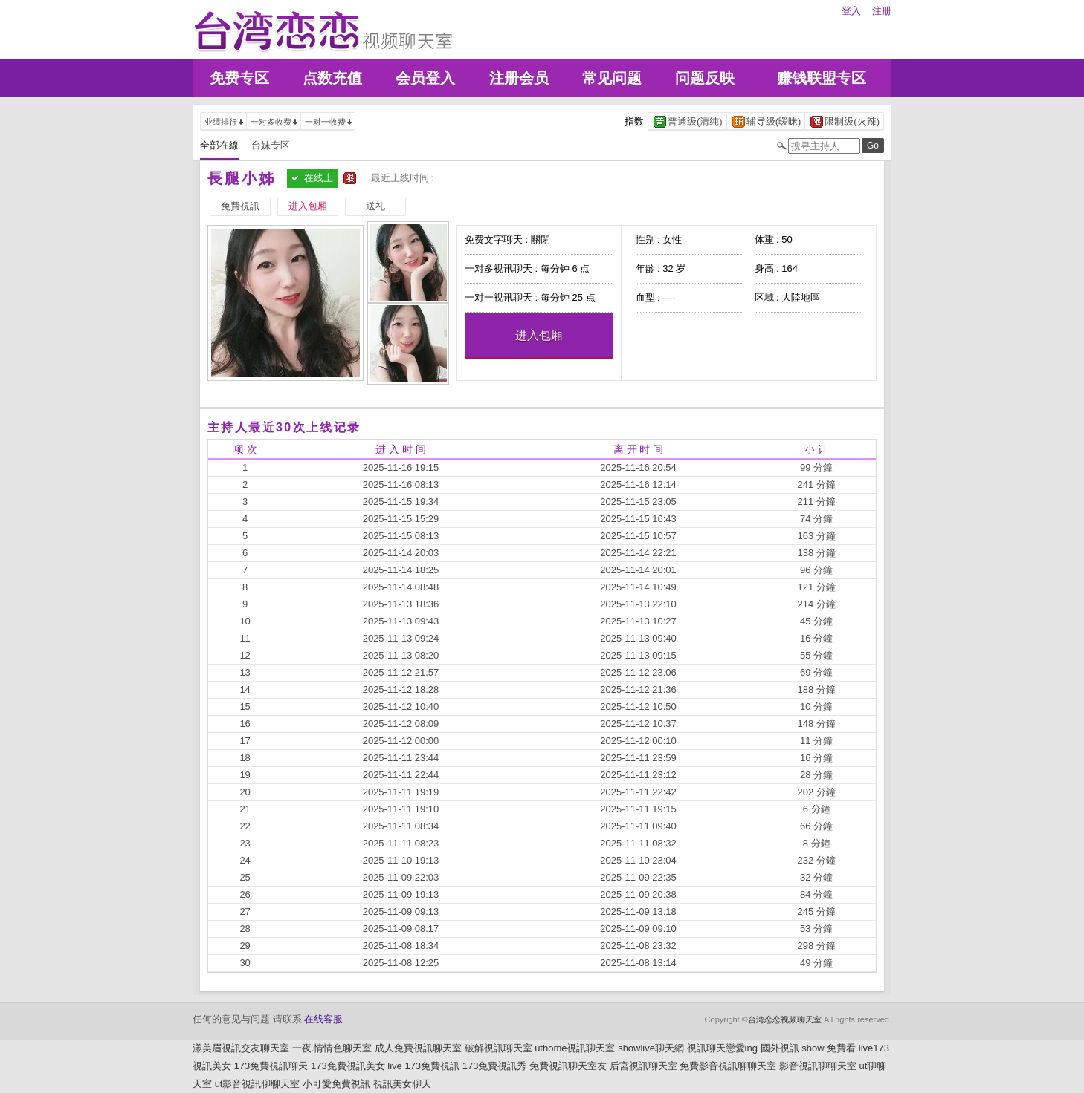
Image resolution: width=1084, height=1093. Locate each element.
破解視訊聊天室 (498, 1048)
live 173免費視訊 (423, 1065)
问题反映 (705, 78)
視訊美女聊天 (402, 1083)
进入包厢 (539, 335)
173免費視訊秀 (494, 1065)
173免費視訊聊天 (271, 1065)
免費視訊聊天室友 (568, 1065)
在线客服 (323, 1019)
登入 (851, 10)
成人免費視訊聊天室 (418, 1048)
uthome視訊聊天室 (575, 1048)
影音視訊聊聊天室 (817, 1065)
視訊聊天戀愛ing (722, 1048)
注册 (881, 10)
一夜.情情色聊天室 (332, 1048)
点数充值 (332, 78)
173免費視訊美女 (348, 1065)
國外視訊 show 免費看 (808, 1048)
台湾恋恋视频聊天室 (785, 1019)
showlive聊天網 (651, 1048)
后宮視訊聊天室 (643, 1065)
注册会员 (519, 78)
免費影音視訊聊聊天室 (728, 1065)
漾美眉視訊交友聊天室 (241, 1048)
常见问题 (612, 78)
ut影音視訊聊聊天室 (257, 1083)
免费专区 (239, 78)
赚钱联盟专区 (821, 78)
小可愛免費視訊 (336, 1083)
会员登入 (425, 78)
